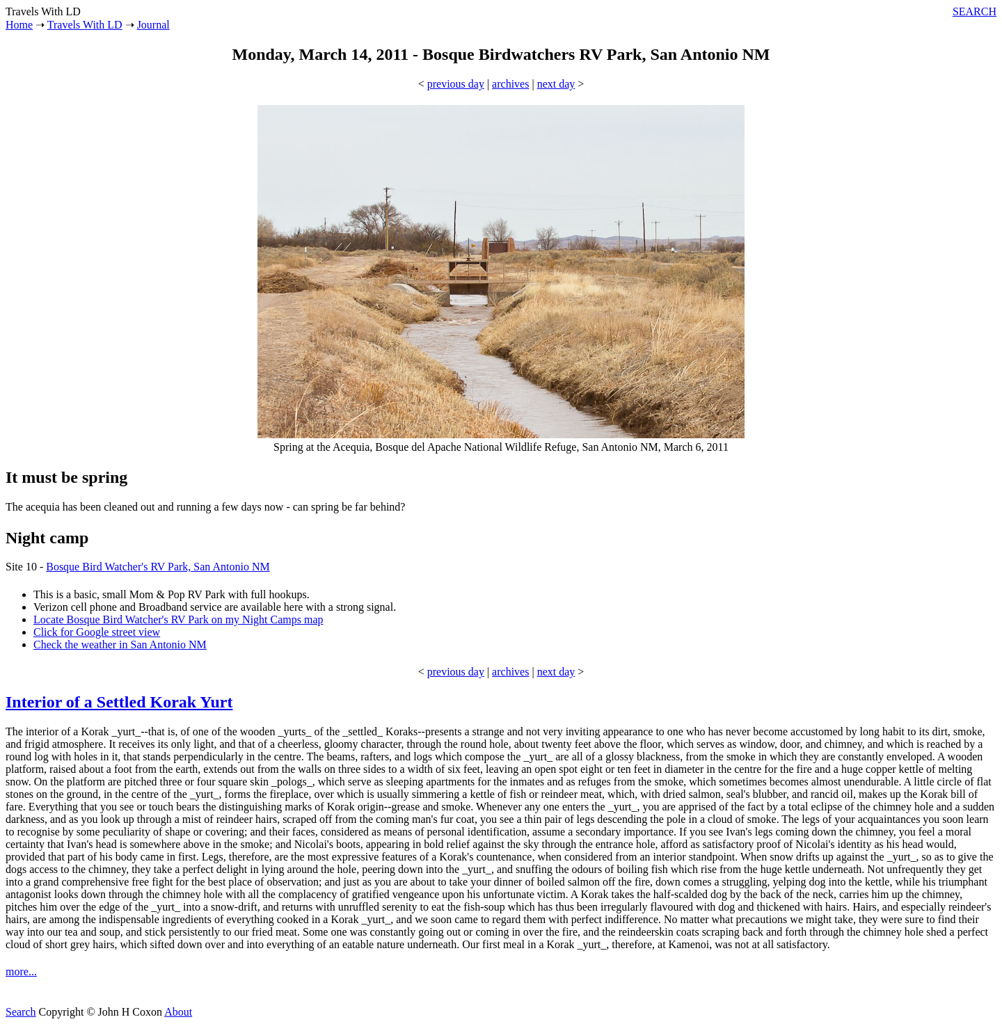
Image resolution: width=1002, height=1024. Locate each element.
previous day (455, 84)
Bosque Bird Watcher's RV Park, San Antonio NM (158, 567)
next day (556, 84)
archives (510, 84)
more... (21, 971)
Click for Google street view (96, 632)
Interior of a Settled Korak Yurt (119, 702)
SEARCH (974, 11)
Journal (153, 25)
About (178, 1012)
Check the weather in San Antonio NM (120, 644)
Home (19, 25)
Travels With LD (84, 25)
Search (21, 1012)
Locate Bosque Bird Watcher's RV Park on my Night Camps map (178, 619)
